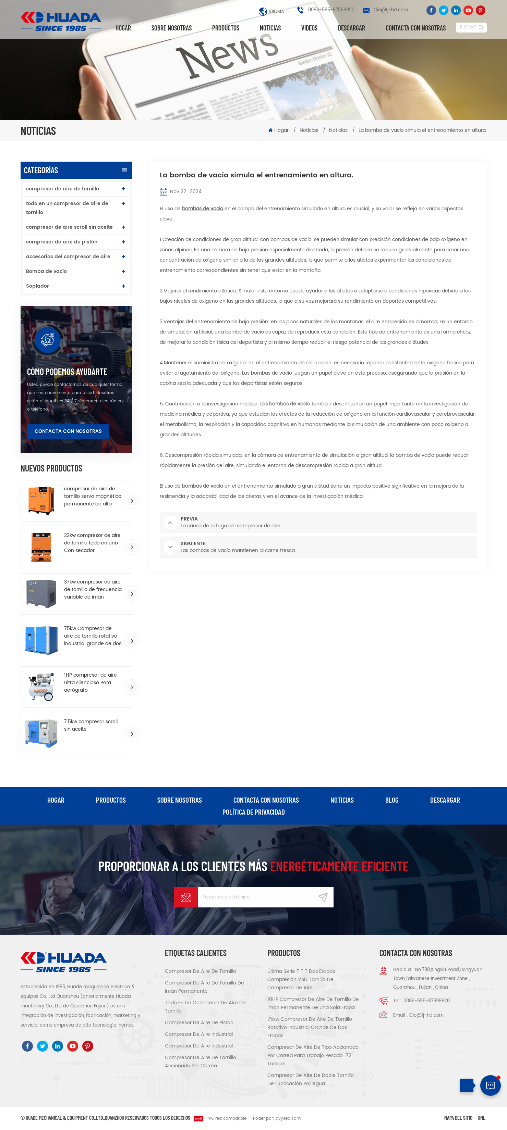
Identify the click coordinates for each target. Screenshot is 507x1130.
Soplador (37, 286)
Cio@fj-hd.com (391, 10)
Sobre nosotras (172, 28)
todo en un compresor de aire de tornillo (67, 208)
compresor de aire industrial (199, 1035)
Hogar (123, 28)
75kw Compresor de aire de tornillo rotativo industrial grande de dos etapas (92, 636)
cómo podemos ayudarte (67, 371)
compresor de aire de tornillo (62, 189)
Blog (392, 799)
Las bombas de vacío (285, 404)
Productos (225, 28)
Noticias (270, 28)
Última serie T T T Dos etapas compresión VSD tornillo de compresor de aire (301, 980)
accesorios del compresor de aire (68, 257)
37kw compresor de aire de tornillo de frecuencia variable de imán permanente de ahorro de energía (93, 589)
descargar (351, 28)
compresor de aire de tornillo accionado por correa (200, 1062)
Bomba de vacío (46, 271)
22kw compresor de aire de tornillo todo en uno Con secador (92, 543)
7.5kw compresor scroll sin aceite (91, 725)
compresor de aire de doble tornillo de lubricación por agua (310, 1080)
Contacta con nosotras (416, 28)
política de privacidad (253, 812)
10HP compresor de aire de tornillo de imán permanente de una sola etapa (313, 1004)
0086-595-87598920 (331, 10)
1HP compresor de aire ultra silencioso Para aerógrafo (90, 682)
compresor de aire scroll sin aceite (69, 227)
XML (481, 1118)
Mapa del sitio (458, 1118)
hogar (54, 799)
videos (309, 28)
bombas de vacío (203, 209)
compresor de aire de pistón (61, 242)
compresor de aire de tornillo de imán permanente (204, 988)
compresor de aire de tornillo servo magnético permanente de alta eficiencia (92, 496)
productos (110, 799)
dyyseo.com (288, 1119)
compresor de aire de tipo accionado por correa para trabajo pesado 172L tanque (313, 1056)
